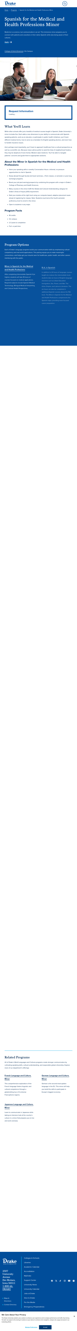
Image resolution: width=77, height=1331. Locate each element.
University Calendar (31, 1289)
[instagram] (65, 1281)
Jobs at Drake (29, 1293)
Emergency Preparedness (34, 1306)
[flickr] (73, 1281)
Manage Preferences (31, 1327)
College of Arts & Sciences (14, 51)
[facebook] (52, 1281)
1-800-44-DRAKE (8, 1288)
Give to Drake (29, 1298)
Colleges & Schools (31, 1258)
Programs (14, 10)
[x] (56, 1281)
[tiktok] (60, 1281)
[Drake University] (10, 3)
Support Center (30, 1280)
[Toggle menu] (70, 3)
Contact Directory (10, 1304)
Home (6, 10)
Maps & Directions (7, 1299)
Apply (7, 42)
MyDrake (27, 1275)
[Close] (74, 1316)
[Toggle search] (65, 3)
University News (30, 1284)
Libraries (27, 1262)
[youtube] (69, 1280)
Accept (45, 1327)
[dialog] (38, 1321)
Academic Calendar (31, 1267)
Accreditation (29, 1271)
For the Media (29, 1302)
